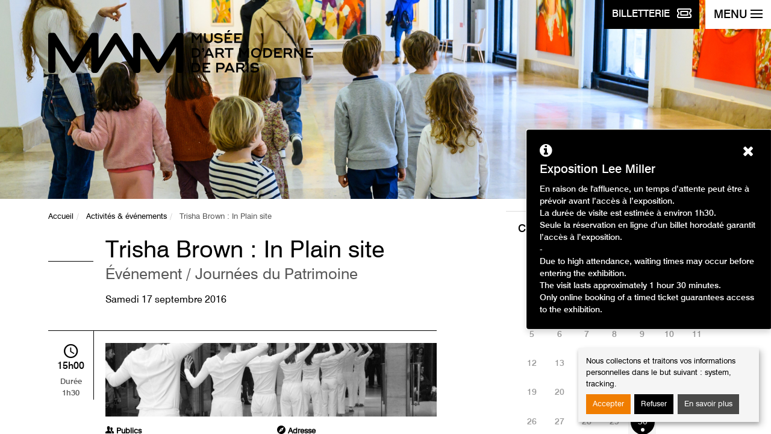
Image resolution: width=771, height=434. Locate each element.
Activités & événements (126, 217)
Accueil (60, 217)
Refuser (654, 404)
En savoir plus (708, 404)
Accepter (608, 404)
